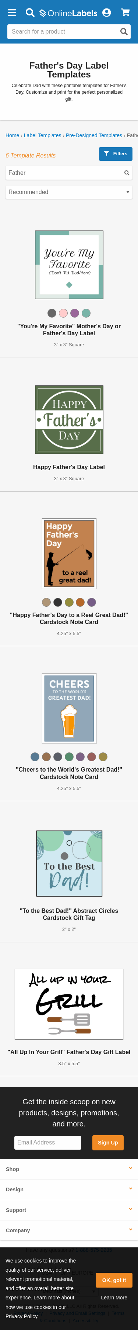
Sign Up (108, 1143)
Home (12, 135)
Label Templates (42, 135)
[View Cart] (125, 13)
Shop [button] (12, 1169)
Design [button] (15, 1189)
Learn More (114, 1297)
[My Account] (106, 12)
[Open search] (124, 31)
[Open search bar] (30, 12)
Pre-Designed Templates (94, 135)
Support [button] (16, 1210)
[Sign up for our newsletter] (47, 1143)
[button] (12, 12)
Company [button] (18, 1230)
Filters (115, 153)
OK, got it (114, 1280)
